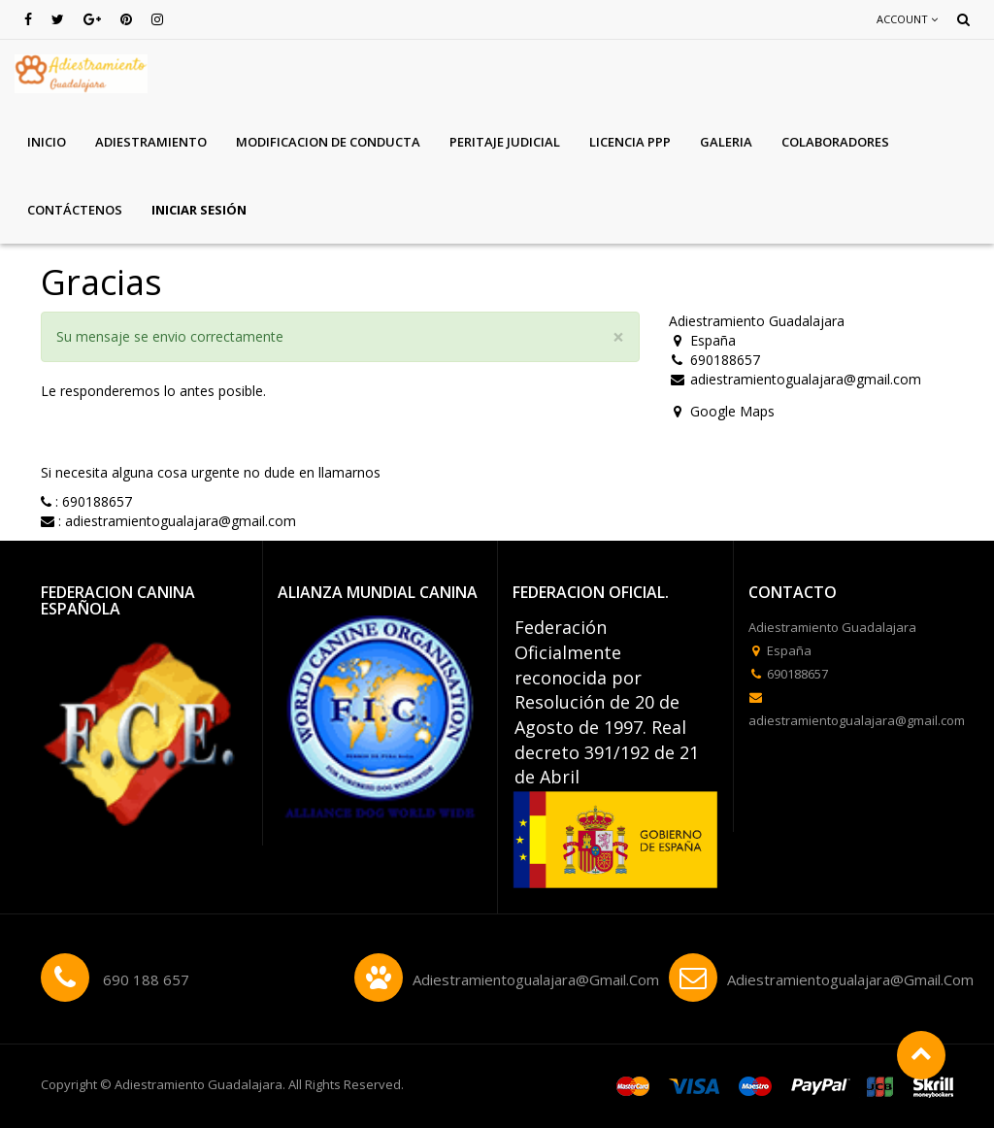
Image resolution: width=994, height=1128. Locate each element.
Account (907, 19)
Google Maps (732, 411)
